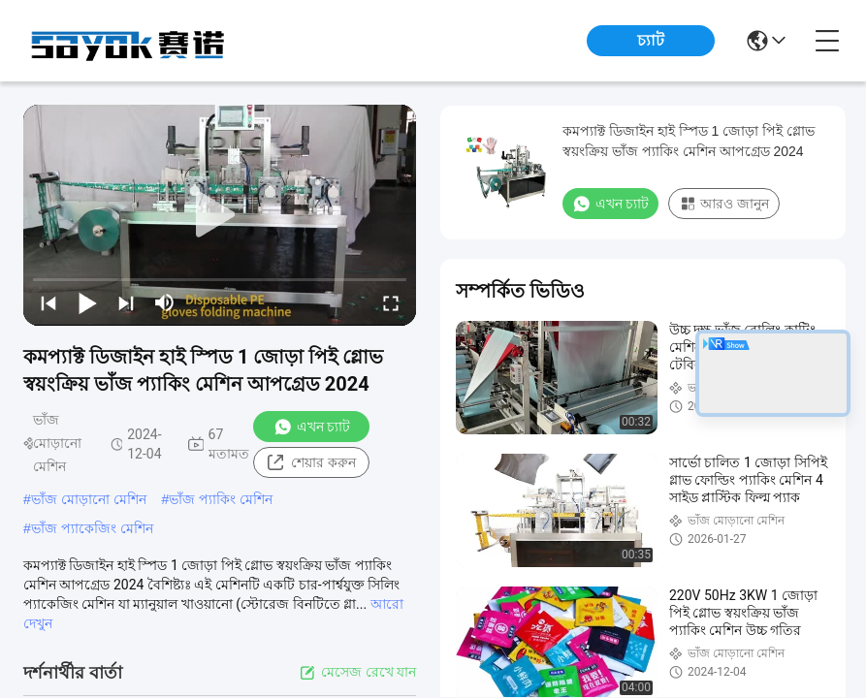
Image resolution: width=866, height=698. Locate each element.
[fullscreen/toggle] (390, 302)
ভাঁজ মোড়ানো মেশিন (88, 499)
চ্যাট (650, 40)
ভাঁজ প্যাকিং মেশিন (221, 499)
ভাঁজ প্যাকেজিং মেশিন (92, 528)
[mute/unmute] (164, 302)
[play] (220, 215)
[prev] (48, 302)
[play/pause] (87, 302)
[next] (126, 302)
